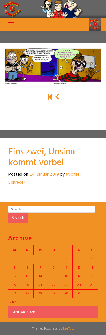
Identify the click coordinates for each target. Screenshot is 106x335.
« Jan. (13, 302)
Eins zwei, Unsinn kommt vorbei (41, 157)
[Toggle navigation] (11, 24)
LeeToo (68, 329)
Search (18, 218)
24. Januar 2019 (44, 174)
